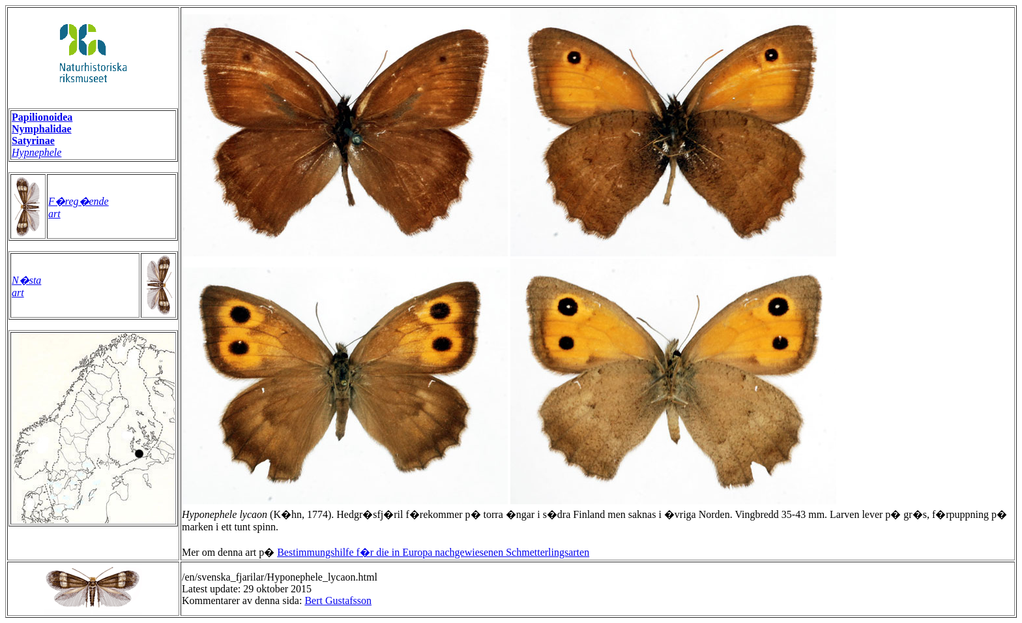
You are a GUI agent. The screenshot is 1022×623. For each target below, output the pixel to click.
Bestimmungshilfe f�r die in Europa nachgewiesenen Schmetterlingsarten (433, 552)
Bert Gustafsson (338, 600)
